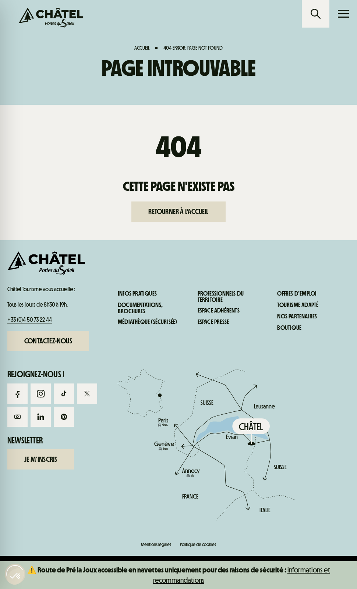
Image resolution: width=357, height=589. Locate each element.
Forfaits (44, 315)
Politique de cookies (198, 544)
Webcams (134, 315)
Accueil (141, 47)
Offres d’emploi (297, 293)
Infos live (223, 315)
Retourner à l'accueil (178, 211)
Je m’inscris (40, 459)
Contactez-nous (48, 340)
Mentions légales (156, 544)
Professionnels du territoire (221, 296)
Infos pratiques (312, 315)
